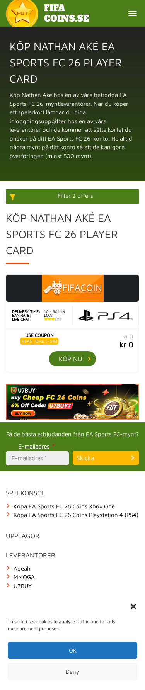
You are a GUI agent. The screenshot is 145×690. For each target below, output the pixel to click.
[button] (133, 606)
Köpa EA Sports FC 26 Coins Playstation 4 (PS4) (76, 515)
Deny (72, 671)
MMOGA (24, 577)
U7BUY (23, 586)
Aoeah (22, 568)
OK (73, 650)
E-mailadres (37, 446)
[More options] (72, 196)
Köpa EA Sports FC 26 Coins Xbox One (64, 506)
